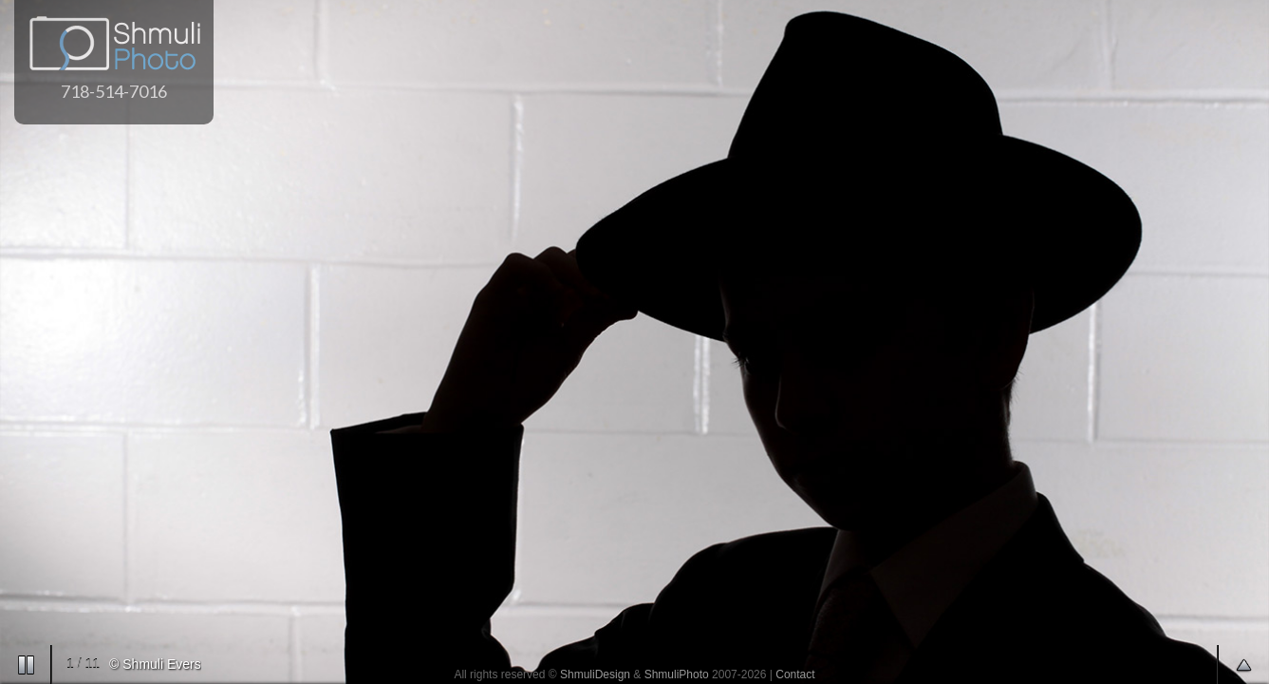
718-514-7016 (114, 91)
